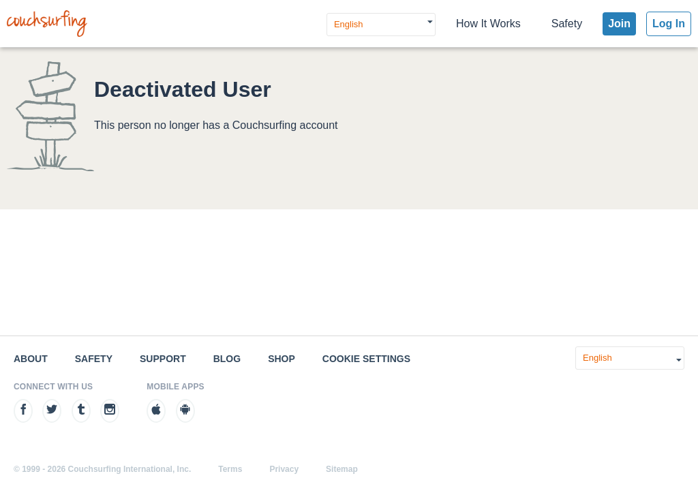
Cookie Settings (366, 358)
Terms (230, 469)
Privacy (284, 469)
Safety (566, 23)
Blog (227, 358)
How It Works (488, 23)
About (31, 358)
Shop (281, 358)
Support (163, 358)
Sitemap (342, 469)
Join (619, 23)
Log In (668, 23)
